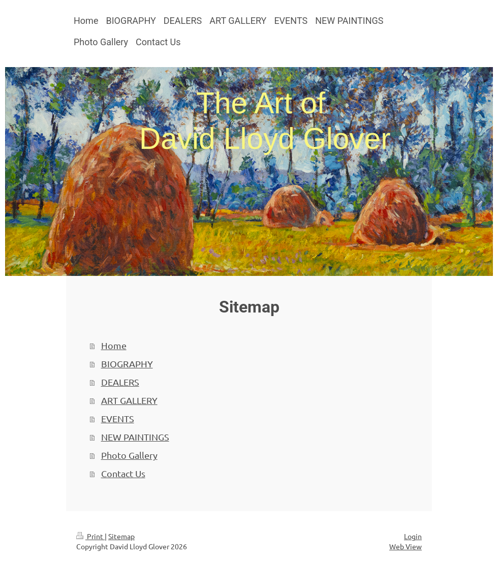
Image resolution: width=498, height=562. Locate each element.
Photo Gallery (129, 455)
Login (413, 536)
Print (90, 536)
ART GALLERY (129, 400)
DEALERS (120, 382)
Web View (405, 546)
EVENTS (117, 418)
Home (114, 345)
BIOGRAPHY (127, 363)
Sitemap (121, 536)
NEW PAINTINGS (135, 436)
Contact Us (123, 473)
